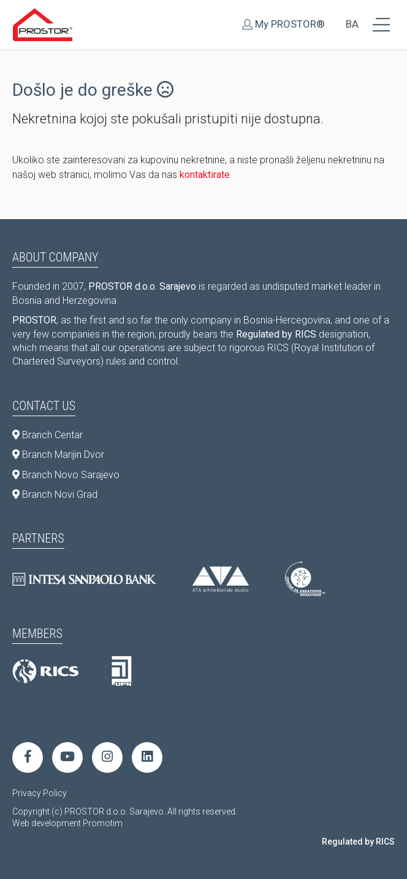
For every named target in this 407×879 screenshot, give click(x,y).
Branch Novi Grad (54, 494)
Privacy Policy (39, 793)
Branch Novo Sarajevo (66, 475)
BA (352, 24)
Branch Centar (47, 435)
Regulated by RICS (358, 841)
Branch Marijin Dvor (58, 454)
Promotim (103, 823)
